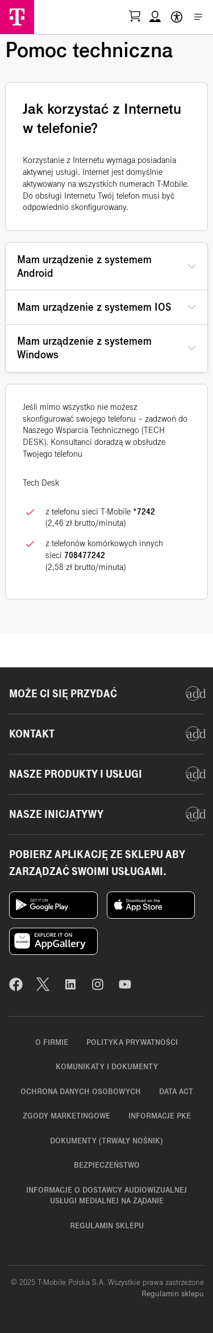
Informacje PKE (159, 1116)
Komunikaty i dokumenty (107, 1066)
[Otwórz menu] (198, 17)
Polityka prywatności (132, 1042)
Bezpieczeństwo (107, 1165)
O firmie (51, 1042)
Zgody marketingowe (66, 1116)
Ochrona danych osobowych (80, 1091)
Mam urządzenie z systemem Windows (84, 348)
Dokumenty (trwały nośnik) (106, 1141)
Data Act (176, 1091)
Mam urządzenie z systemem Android (84, 266)
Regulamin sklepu (107, 1226)
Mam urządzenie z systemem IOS (94, 307)
